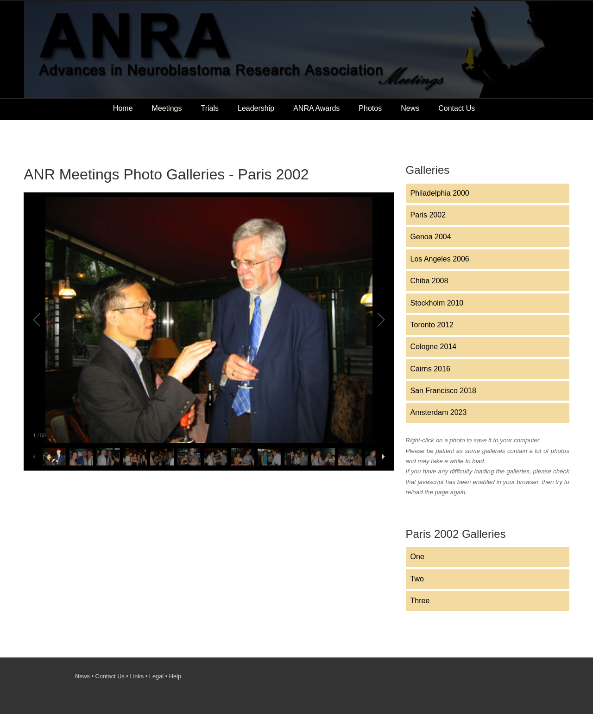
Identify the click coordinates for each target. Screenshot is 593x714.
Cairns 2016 (430, 369)
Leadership (256, 108)
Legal (156, 676)
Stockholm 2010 (437, 303)
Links (137, 676)
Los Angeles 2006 (439, 259)
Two (417, 579)
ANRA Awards (316, 108)
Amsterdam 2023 (438, 412)
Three (420, 601)
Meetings (167, 108)
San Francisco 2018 (443, 391)
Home (123, 108)
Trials (210, 108)
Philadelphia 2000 (439, 193)
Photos (370, 108)
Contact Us (456, 108)
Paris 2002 (428, 215)
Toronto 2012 (432, 325)
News (410, 108)
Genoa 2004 (430, 237)
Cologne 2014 (433, 347)
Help (175, 676)
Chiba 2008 (429, 281)
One (417, 557)
